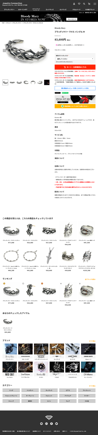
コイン (49, 401)
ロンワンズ (63, 9)
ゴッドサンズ (50, 9)
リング (11, 390)
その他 (87, 401)
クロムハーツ (76, 9)
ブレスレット (87, 390)
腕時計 (30, 401)
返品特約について (37, 431)
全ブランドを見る (90, 279)
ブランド (8, 23)
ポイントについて (47, 431)
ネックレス (49, 390)
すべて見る (92, 341)
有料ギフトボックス (62, 56)
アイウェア (68, 396)
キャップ (11, 401)
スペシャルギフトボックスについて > (64, 61)
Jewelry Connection (12, 3)
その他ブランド (90, 9)
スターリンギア (22, 9)
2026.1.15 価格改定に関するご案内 (87, 12)
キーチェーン (30, 396)
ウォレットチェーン (11, 396)
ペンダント (30, 390)
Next (47, 50)
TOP (3, 23)
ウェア (68, 401)
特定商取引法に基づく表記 (9, 431)
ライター (86, 396)
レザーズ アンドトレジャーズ (36, 9)
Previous (4, 50)
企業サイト (64, 431)
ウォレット (49, 396)
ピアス (68, 390)
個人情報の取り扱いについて (23, 431)
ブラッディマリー (9, 9)
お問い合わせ (57, 431)
